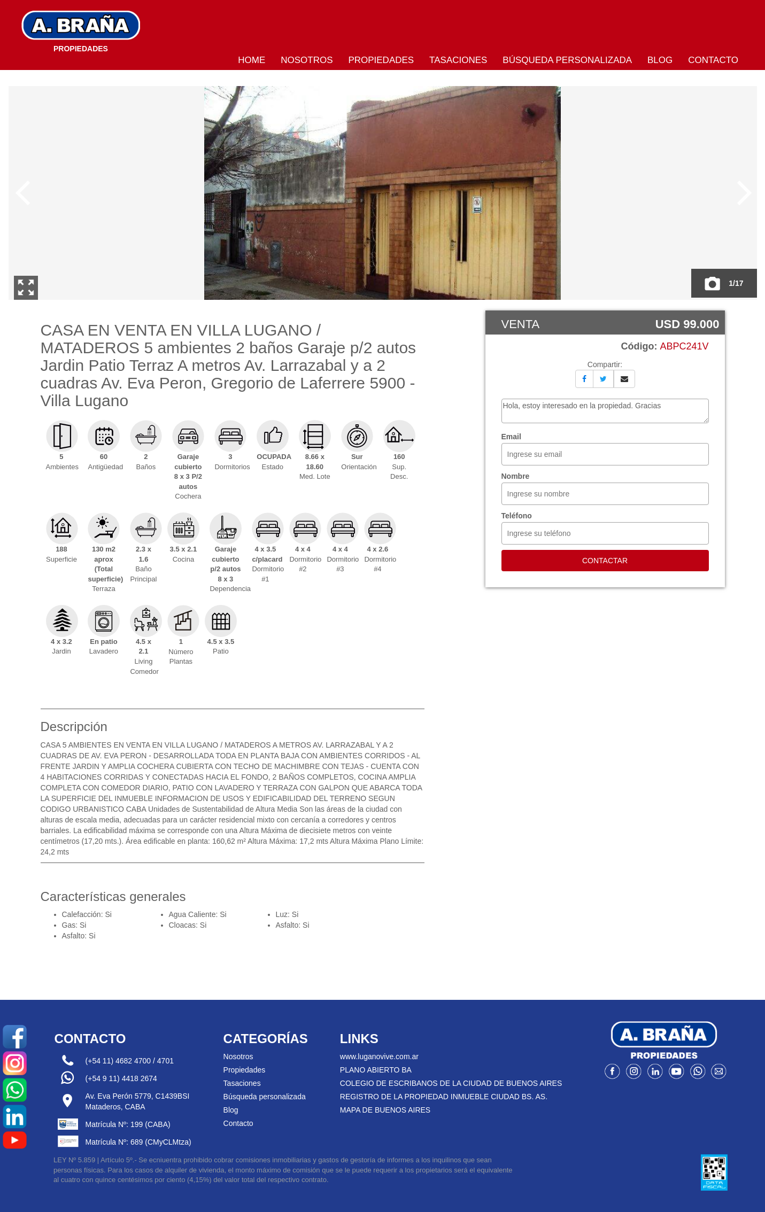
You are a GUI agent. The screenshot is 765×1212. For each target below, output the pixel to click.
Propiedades (381, 60)
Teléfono (516, 515)
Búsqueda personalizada (567, 60)
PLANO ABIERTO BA (376, 1070)
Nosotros (307, 60)
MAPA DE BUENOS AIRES (385, 1110)
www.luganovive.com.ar (379, 1056)
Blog (660, 60)
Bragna (80, 29)
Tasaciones (458, 60)
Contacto (713, 60)
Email (511, 436)
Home (251, 60)
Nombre (515, 476)
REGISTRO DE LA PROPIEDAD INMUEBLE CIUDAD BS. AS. (443, 1096)
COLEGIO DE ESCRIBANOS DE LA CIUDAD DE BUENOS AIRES (451, 1083)
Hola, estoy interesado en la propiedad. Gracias (605, 411)
